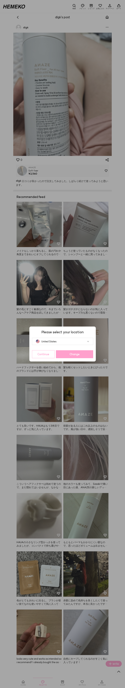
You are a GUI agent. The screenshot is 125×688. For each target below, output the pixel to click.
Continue (43, 354)
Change (75, 354)
